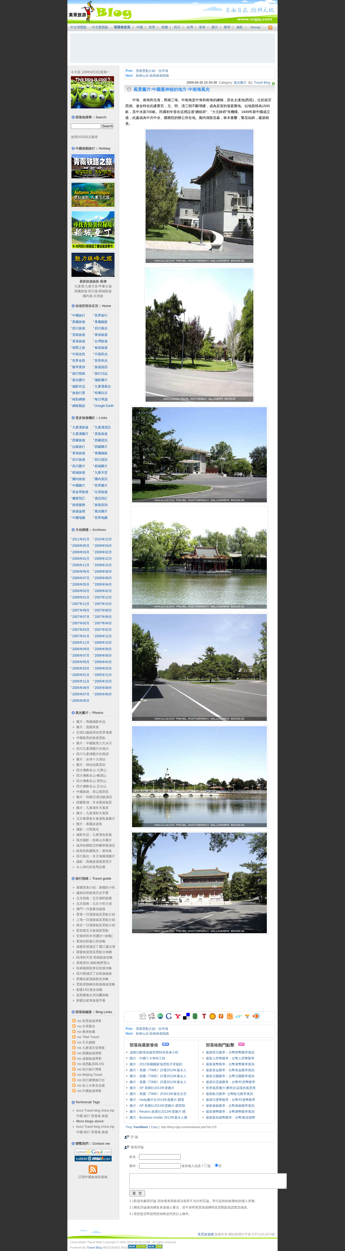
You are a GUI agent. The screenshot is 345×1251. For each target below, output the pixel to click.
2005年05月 (80, 701)
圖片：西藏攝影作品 (90, 722)
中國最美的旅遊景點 (90, 738)
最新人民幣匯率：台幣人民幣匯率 (230, 1058)
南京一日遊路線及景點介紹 (95, 925)
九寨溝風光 (103, 386)
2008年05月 (80, 584)
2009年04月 (103, 546)
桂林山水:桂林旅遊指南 (152, 75)
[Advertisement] (172, 48)
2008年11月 (80, 565)
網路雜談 (78, 406)
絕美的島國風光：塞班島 (94, 851)
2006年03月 (80, 668)
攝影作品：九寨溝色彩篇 (94, 835)
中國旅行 (78, 315)
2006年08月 (103, 649)
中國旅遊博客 (92, 1091)
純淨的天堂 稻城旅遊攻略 (94, 957)
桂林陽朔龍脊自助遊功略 (94, 968)
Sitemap (255, 27)
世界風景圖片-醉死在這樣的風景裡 (231, 1088)
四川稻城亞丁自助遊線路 (94, 973)
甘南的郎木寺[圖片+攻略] (94, 936)
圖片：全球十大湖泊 (90, 759)
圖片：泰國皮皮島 (89, 824)
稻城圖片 (101, 466)
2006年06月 (103, 655)
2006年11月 (80, 642)
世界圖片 (101, 485)
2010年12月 (103, 539)
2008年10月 (103, 565)
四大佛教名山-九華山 (91, 770)
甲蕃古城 (105, 286)
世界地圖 (101, 518)
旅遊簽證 (101, 367)
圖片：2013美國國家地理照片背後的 (156, 1064)
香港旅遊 (78, 341)
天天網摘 (88, 1042)
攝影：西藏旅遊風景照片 (94, 862)
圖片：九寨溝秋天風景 (92, 813)
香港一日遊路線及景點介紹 (95, 914)
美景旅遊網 (206, 1234)
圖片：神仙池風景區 (90, 765)
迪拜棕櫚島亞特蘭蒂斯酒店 (95, 845)
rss (79, 1021)
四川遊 (93, 291)
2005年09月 (80, 688)
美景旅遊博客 (92, 1021)
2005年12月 (103, 675)
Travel (88, 1110)
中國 (139, 27)
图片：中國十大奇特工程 (147, 1058)
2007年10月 (103, 604)
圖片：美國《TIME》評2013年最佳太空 (158, 1094)
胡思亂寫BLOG (93, 1064)
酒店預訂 (101, 498)
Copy (154, 1127)
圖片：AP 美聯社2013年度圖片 (152, 1088)
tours (80, 1110)
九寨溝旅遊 (80, 427)
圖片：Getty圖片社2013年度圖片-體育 (157, 1100)
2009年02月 (103, 552)
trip (112, 1110)
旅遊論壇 (78, 511)
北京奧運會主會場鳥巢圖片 (95, 818)
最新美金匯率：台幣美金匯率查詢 (230, 1070)
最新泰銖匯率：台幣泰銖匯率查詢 (230, 1106)
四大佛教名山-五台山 (91, 786)
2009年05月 (80, 546)
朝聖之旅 (78, 348)
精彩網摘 (78, 399)
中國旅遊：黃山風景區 (92, 792)
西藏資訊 (101, 440)
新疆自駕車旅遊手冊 (90, 1000)
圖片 (215, 27)
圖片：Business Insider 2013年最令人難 (158, 1117)
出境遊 (98, 296)
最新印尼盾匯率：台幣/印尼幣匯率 (230, 1082)
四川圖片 (78, 466)
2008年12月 (103, 559)
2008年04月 (103, 584)
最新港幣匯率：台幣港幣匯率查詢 (230, 1064)
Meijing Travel (92, 1075)
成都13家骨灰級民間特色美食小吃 (154, 1052)
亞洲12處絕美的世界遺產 (94, 732)
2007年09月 (80, 610)
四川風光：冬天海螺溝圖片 (95, 856)
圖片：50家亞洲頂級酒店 (94, 797)
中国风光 (101, 354)
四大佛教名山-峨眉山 (91, 775)
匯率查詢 (78, 367)
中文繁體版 (100, 27)
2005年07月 (80, 694)
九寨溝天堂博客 (93, 1048)
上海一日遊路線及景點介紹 (95, 920)
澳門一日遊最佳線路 (90, 909)
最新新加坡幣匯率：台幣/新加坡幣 (230, 1117)
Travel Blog (262, 82)
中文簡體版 (78, 27)
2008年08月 (103, 571)
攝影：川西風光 (87, 829)
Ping (129, 1127)
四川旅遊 (78, 328)
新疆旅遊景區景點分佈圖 (94, 952)
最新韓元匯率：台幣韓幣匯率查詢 (230, 1052)
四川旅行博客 (92, 1069)
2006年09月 (80, 649)
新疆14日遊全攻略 (89, 990)
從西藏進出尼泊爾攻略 (92, 995)
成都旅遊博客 (92, 1058)
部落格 (96, 1116)
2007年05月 (80, 623)
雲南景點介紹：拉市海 (152, 71)
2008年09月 (80, 571)
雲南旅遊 (78, 335)
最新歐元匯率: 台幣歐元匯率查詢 (229, 1094)
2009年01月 (80, 559)
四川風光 (101, 328)
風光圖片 (240, 82)
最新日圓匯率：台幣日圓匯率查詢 (230, 1076)
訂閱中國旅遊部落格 (93, 1177)
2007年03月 (80, 630)
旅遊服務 (78, 505)
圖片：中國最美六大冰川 (94, 743)
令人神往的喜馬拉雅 (90, 867)
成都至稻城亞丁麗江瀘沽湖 (95, 947)
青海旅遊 (101, 335)
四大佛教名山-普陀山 (91, 781)
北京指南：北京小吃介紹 (94, 903)
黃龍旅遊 (101, 434)
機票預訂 (78, 498)
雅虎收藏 (88, 1032)
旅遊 (105, 1116)
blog (97, 1110)
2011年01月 (80, 539)
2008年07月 (80, 578)
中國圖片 (78, 485)
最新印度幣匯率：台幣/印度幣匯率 (230, 1100)
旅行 (87, 1116)
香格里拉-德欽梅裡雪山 (93, 963)
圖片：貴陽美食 (87, 727)
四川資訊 (101, 459)
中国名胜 (78, 354)
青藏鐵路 (101, 322)
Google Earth (104, 406)
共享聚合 (88, 1026)
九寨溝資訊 (103, 427)
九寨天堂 (91, 286)
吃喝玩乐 (101, 393)
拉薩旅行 (78, 447)
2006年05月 (80, 662)
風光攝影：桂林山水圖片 (94, 840)
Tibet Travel (90, 1037)
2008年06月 (103, 578)
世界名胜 (78, 360)
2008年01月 (80, 597)
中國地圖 (78, 518)
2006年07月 (80, 655)
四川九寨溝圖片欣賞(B (92, 754)
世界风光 (101, 360)
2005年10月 (103, 681)
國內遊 (87, 296)
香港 (202, 27)
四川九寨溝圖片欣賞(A (92, 748)
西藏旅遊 (80, 291)
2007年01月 (80, 636)
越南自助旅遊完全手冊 (92, 893)
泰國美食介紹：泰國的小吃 (95, 887)
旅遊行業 (78, 393)
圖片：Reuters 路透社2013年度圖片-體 (158, 1111)
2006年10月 (103, 642)
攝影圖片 (101, 380)
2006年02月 (103, 668)
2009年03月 (80, 552)
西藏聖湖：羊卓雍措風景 (94, 802)
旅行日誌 (101, 373)
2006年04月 (103, 662)
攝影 (239, 27)
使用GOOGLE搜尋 (84, 137)
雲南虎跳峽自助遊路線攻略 (95, 984)
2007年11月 (80, 604)
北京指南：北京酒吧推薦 (94, 898)
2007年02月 (103, 630)
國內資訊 (101, 479)
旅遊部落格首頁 (86, 306)
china (105, 1110)
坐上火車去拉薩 (93, 1085)
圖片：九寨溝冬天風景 (92, 808)
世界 (152, 27)
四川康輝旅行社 (93, 1080)
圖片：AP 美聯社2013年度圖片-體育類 (157, 1106)
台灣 (190, 27)
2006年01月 (80, 675)
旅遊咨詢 (101, 505)
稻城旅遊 (105, 291)
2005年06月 (103, 694)
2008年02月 (103, 591)
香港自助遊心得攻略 (90, 941)
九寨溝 (79, 286)
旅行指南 (78, 373)
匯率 (227, 27)
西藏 (164, 27)
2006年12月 (103, 636)
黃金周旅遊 (80, 492)
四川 (177, 27)
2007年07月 (80, 617)
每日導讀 (101, 399)
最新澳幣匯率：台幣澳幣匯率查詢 (230, 1111)
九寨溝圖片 (80, 434)
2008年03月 (80, 591)
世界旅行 (101, 315)
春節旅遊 (101, 348)
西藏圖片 (101, 447)
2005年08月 (103, 688)
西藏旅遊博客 (92, 1053)
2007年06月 (103, 617)
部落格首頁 (122, 27)
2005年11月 (80, 681)
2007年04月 (103, 623)
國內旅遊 (78, 479)
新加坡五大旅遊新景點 (92, 930)
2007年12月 (103, 597)
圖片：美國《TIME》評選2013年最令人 (158, 1070)
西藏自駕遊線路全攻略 (92, 979)
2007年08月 (103, 610)
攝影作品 (78, 386)
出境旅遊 (101, 492)
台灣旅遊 (101, 341)
